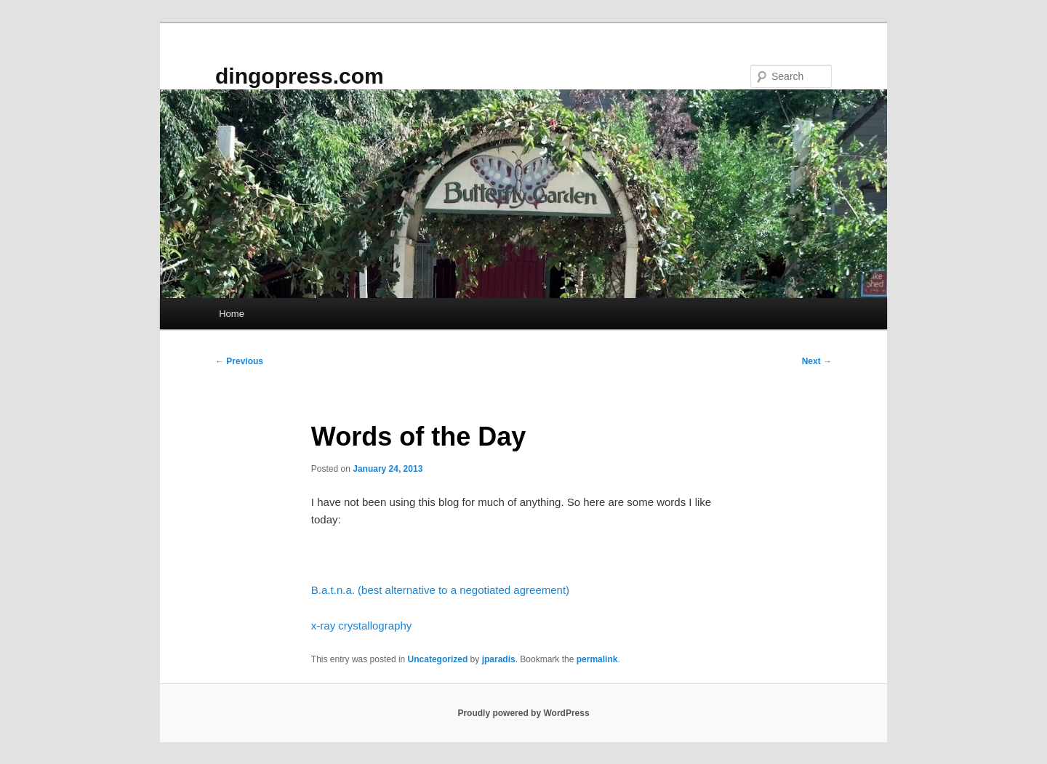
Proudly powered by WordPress (523, 713)
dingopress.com (299, 76)
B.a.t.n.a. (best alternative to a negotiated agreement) (440, 590)
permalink (597, 659)
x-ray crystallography (361, 625)
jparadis (499, 659)
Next (817, 361)
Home (231, 313)
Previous (239, 361)
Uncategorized (438, 659)
